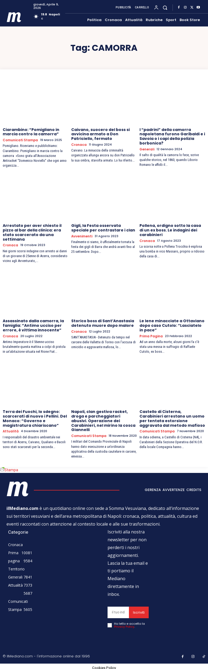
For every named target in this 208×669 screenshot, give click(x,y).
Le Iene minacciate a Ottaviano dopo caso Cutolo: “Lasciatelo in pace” (171, 325)
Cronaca (78, 144)
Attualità (10, 430)
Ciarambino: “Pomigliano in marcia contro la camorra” (31, 132)
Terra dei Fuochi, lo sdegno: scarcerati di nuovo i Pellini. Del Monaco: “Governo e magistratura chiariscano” (35, 417)
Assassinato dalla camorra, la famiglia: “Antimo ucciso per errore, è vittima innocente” (33, 325)
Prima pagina (150, 335)
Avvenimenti (81, 236)
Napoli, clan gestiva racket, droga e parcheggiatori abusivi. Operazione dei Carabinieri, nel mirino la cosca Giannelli (103, 420)
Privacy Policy (124, 625)
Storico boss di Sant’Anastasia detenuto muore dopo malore (102, 323)
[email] (118, 611)
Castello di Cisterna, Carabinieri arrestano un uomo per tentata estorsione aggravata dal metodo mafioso (172, 417)
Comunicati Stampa (19, 140)
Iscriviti (139, 611)
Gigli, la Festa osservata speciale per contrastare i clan (103, 228)
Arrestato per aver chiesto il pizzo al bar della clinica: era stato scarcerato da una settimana (32, 232)
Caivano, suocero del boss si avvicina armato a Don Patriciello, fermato (100, 134)
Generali (146, 149)
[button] (165, 7)
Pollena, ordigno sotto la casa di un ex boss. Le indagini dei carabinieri (170, 230)
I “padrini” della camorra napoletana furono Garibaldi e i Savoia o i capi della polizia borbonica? (172, 136)
